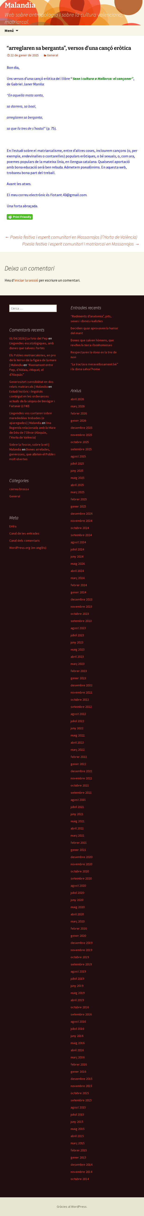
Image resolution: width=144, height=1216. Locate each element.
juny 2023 (77, 642)
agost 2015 (78, 1107)
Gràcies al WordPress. (72, 1206)
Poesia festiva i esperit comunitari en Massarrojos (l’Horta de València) (71, 237)
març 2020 (78, 921)
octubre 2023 (80, 614)
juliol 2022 (77, 721)
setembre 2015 (81, 1100)
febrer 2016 (79, 1064)
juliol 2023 (77, 635)
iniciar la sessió (26, 280)
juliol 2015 (77, 1114)
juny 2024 (77, 556)
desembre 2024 (81, 513)
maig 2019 (78, 993)
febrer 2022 (79, 757)
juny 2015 (77, 1122)
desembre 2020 (81, 857)
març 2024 (78, 578)
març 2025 (78, 492)
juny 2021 (77, 814)
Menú (9, 30)
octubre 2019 (80, 957)
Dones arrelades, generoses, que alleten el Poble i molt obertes (32, 454)
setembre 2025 (81, 449)
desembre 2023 (81, 599)
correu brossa (19, 489)
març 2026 (78, 406)
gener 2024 (78, 592)
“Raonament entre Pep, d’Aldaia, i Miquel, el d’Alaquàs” (31, 370)
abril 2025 (77, 485)
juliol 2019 (77, 978)
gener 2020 (78, 936)
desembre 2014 (81, 1164)
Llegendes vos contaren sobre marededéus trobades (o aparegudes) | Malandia (30, 418)
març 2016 (78, 1057)
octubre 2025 (80, 442)
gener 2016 (78, 1071)
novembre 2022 (81, 692)
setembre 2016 (81, 1014)
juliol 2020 (77, 893)
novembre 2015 (81, 1086)
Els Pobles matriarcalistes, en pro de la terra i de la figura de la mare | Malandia (32, 360)
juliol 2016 (77, 1029)
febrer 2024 (79, 585)
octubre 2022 (80, 699)
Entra (12, 526)
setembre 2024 (81, 535)
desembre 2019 (81, 943)
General (52, 55)
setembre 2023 (81, 621)
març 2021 (78, 835)
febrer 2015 (79, 1150)
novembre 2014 (81, 1172)
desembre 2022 (81, 685)
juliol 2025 (77, 463)
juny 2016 (77, 1036)
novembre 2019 (81, 950)
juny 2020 (77, 900)
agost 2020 (78, 885)
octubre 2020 (80, 871)
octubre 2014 (80, 1179)
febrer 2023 (79, 671)
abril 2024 (77, 571)
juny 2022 (77, 728)
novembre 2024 (81, 521)
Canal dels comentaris (24, 540)
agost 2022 (78, 714)
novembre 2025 (81, 435)
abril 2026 (77, 399)
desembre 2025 (81, 428)
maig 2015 (78, 1129)
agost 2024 (78, 542)
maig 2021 (78, 821)
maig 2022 (78, 735)
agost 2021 (78, 800)
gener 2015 (78, 1157)
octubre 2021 (80, 785)
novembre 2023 (81, 606)
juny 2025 (77, 470)
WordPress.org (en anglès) (27, 548)
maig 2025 (78, 478)
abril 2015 (77, 1136)
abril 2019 (77, 1000)
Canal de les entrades (24, 533)
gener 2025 (78, 506)
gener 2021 (78, 850)
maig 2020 (78, 907)
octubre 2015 (80, 1093)
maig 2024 (78, 563)
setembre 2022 (81, 707)
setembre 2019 (81, 964)
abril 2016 (77, 1050)
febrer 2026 (79, 413)
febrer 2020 (79, 928)
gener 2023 (78, 678)
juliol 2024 (77, 549)
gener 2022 (78, 764)
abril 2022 (77, 742)
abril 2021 (77, 828)
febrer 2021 (79, 843)
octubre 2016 (80, 1007)
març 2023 (78, 664)
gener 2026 (78, 420)
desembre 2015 (81, 1079)
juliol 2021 (77, 807)
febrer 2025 (79, 499)
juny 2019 (77, 986)
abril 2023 (77, 657)
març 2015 (78, 1143)
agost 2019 (78, 971)
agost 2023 (78, 628)
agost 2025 (78, 456)
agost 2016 (78, 1021)
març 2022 (78, 750)
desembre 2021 (81, 771)
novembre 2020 (81, 864)
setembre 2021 (81, 792)
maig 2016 (78, 1043)
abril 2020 (77, 914)
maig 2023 (78, 649)
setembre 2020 (81, 878)
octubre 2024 (80, 528)
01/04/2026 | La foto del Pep (28, 338)
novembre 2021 (81, 778)
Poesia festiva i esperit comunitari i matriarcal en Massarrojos (80, 244)
